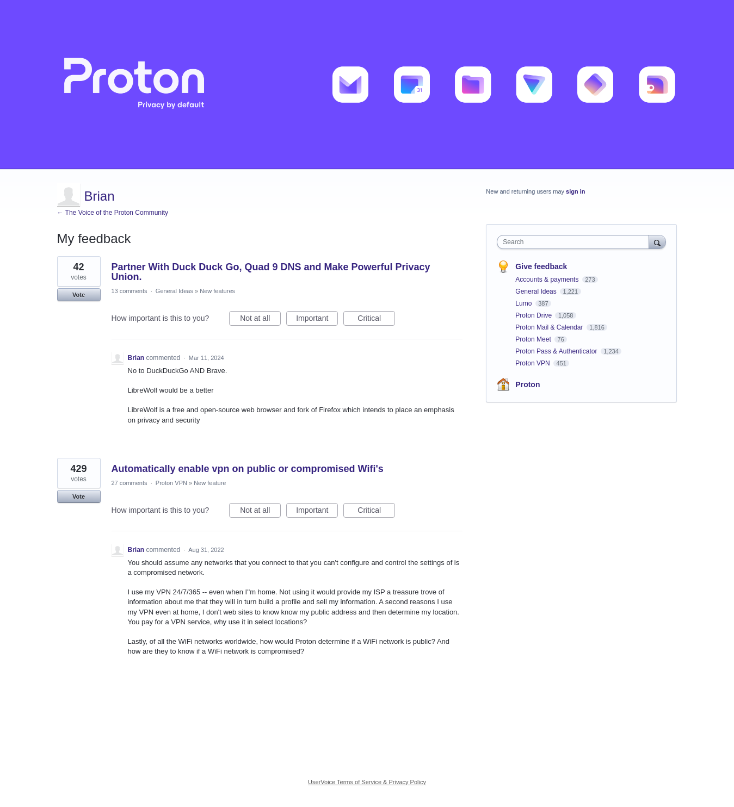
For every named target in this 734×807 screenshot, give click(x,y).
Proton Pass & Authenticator (557, 351)
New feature (210, 483)
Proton (527, 384)
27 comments (129, 483)
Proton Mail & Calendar (549, 327)
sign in (575, 191)
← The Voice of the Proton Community (113, 212)
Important (317, 320)
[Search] (657, 242)
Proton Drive (534, 315)
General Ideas (174, 291)
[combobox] (575, 242)
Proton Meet (534, 339)
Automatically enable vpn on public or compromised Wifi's (248, 468)
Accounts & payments (547, 279)
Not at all (260, 320)
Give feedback (541, 266)
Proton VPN (171, 483)
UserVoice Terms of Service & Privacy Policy (367, 782)
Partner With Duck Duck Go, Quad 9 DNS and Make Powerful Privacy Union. (271, 272)
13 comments (129, 291)
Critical (376, 320)
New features (217, 291)
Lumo (524, 303)
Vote (78, 294)
